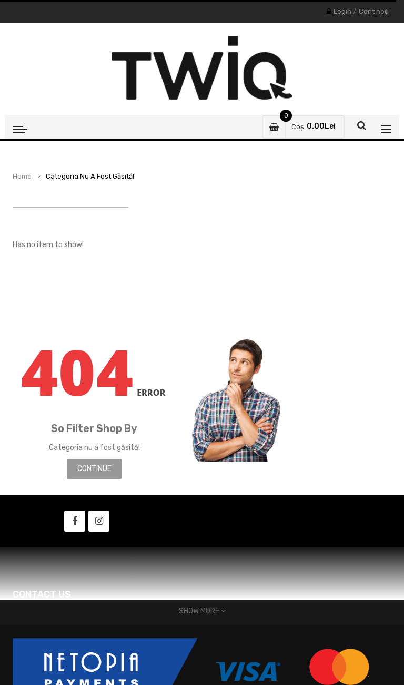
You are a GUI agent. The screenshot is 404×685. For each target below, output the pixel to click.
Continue (94, 468)
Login (342, 11)
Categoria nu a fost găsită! (90, 176)
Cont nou (374, 11)
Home (22, 176)
